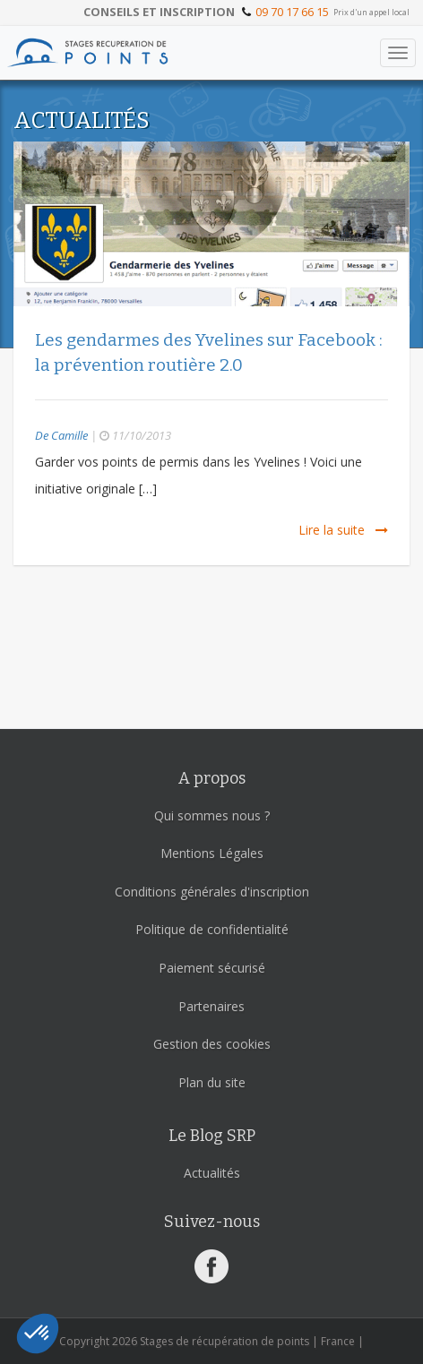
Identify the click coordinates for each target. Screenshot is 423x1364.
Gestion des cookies (212, 1043)
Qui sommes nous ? (212, 815)
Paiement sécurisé (212, 967)
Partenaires (211, 1006)
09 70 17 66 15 (292, 12)
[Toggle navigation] (398, 53)
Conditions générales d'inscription (212, 891)
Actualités (212, 1172)
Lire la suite (343, 529)
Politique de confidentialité (212, 929)
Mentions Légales (211, 853)
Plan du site (212, 1082)
